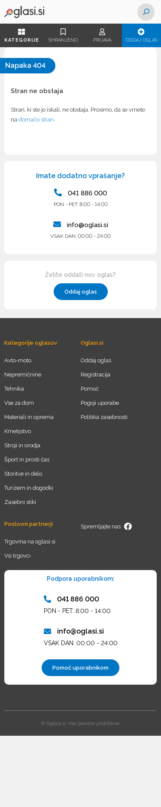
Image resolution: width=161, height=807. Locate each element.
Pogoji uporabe (100, 403)
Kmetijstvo (17, 431)
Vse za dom (19, 403)
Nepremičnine (22, 374)
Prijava (102, 35)
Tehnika (14, 388)
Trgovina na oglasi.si (29, 541)
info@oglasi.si (80, 224)
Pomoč (90, 388)
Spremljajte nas (106, 526)
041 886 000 (80, 192)
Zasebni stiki (20, 502)
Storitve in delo (23, 473)
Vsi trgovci (17, 555)
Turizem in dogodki (28, 488)
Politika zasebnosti (104, 417)
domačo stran (36, 119)
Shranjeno (62, 35)
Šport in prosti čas (26, 459)
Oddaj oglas (141, 35)
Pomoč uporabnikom (80, 667)
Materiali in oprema (29, 417)
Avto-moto (17, 360)
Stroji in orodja (22, 445)
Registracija (95, 374)
